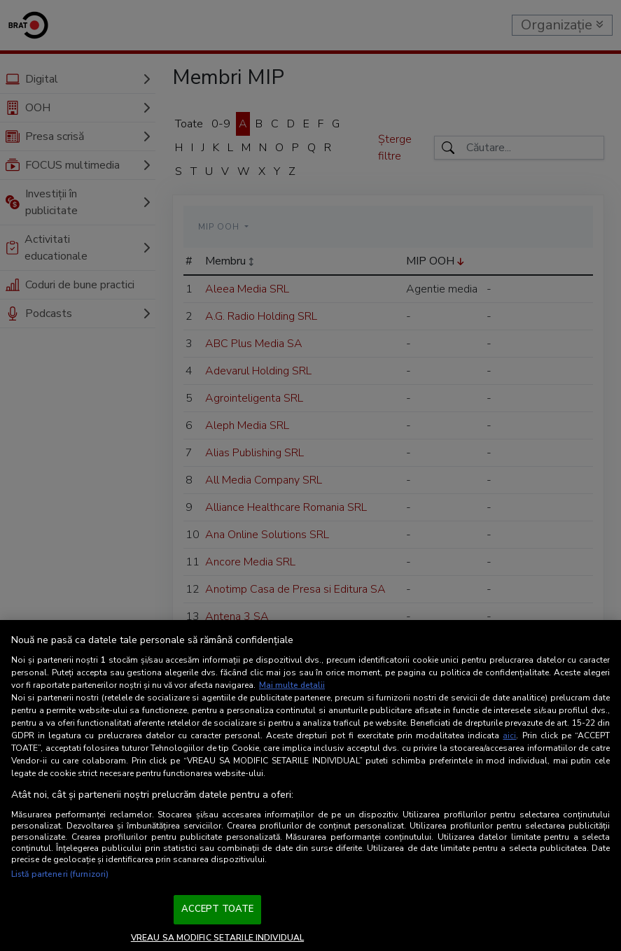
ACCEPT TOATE (217, 909)
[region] (310, 785)
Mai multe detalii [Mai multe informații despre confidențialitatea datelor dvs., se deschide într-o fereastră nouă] (292, 685)
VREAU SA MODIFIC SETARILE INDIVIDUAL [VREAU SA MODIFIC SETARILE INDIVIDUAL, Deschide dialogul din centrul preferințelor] (217, 937)
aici (509, 735)
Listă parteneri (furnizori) (60, 874)
